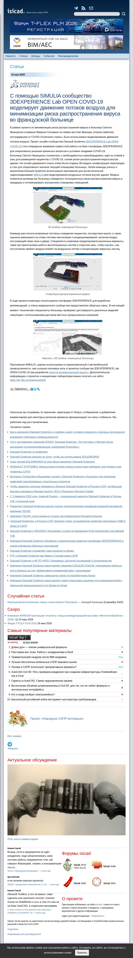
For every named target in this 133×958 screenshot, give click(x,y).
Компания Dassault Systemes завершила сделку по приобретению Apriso (52, 575)
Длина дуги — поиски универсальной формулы (39, 647)
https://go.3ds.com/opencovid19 (28, 380)
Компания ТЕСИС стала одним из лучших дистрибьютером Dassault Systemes (56, 516)
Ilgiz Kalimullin (13, 877)
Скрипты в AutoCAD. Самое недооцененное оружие (41, 680)
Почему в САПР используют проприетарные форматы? (43, 667)
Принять (82, 952)
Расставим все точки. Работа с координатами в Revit (42, 652)
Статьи (23, 56)
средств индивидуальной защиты (68, 372)
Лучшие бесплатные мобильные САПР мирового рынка (44, 662)
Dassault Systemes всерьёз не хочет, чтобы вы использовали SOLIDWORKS (54, 456)
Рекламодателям (68, 56)
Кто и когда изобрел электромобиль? (33, 694)
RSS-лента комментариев (22, 839)
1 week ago (45, 871)
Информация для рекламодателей (24, 934)
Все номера (14, 736)
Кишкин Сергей (14, 848)
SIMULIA (38, 174)
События (49, 56)
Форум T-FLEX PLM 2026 (22, 623)
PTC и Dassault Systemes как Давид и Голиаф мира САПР (44, 555)
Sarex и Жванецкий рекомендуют (23, 871)
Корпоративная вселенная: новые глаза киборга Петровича (42, 602)
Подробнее (12, 929)
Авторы (35, 56)
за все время (30, 642)
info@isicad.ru (97, 916)
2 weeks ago (40, 913)
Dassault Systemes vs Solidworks (29, 451)
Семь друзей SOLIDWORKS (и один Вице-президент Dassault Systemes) (52, 461)
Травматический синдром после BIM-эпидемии (38, 657)
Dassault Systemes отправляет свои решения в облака (42, 550)
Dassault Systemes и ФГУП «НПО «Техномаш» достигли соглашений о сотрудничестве (61, 560)
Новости (10, 56)
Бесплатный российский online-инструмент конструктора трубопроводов (53, 699)
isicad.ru (99, 904)
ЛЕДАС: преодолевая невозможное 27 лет (27, 884)
